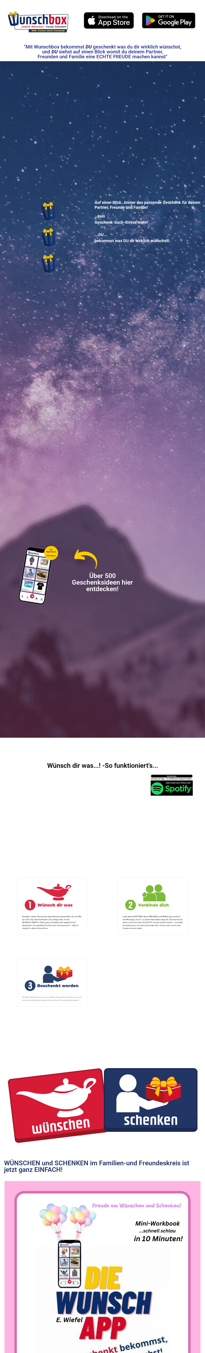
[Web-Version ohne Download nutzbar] (38, 20)
